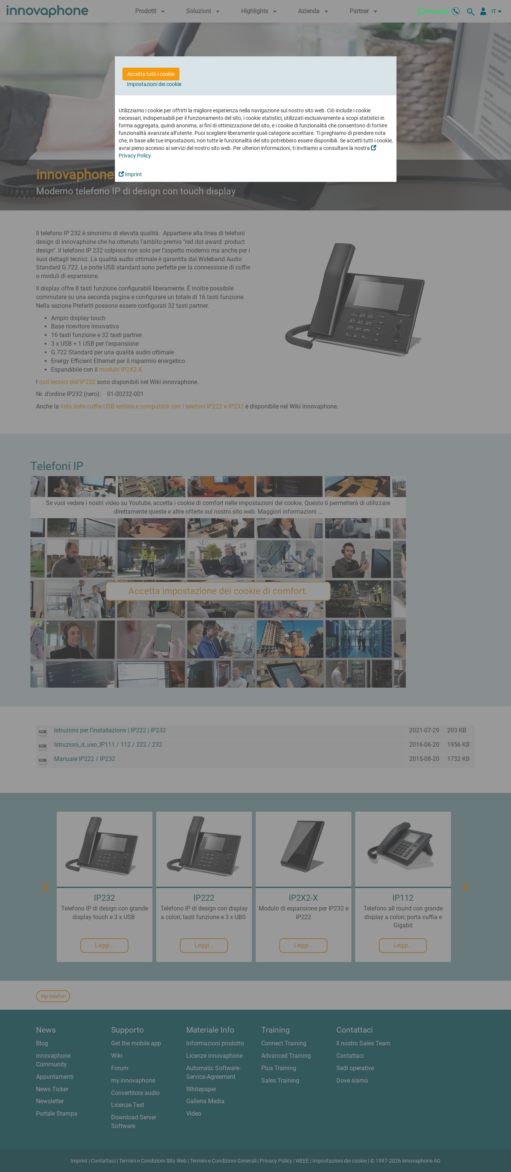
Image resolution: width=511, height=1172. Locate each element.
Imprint (130, 174)
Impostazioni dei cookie (154, 84)
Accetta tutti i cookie (151, 74)
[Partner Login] (483, 11)
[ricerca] (472, 11)
